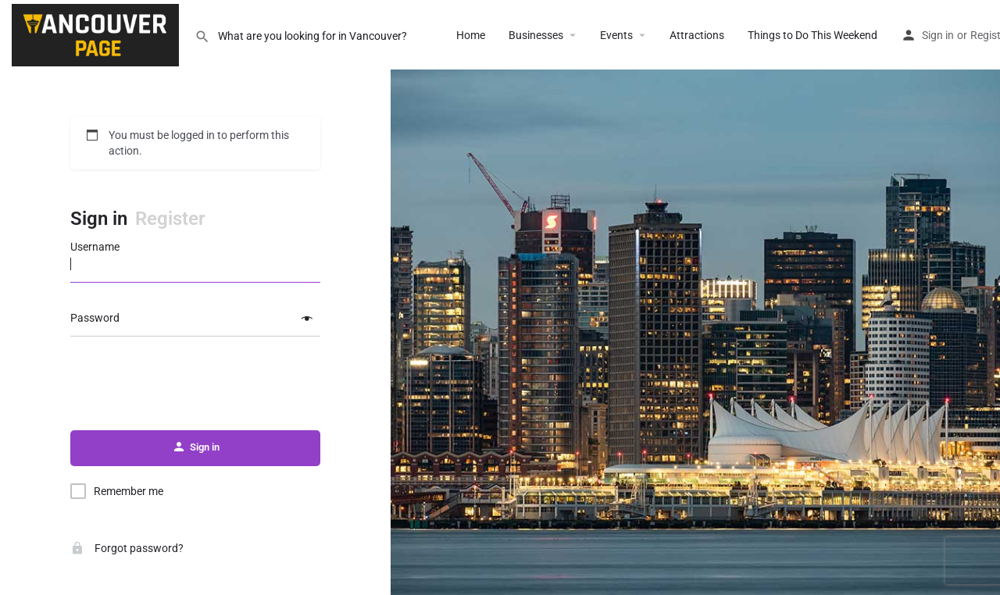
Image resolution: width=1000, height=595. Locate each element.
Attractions (697, 35)
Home (470, 35)
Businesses (536, 35)
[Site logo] (97, 33)
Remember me (128, 491)
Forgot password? (127, 548)
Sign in (938, 35)
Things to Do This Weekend (812, 35)
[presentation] (195, 384)
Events (616, 35)
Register (170, 219)
